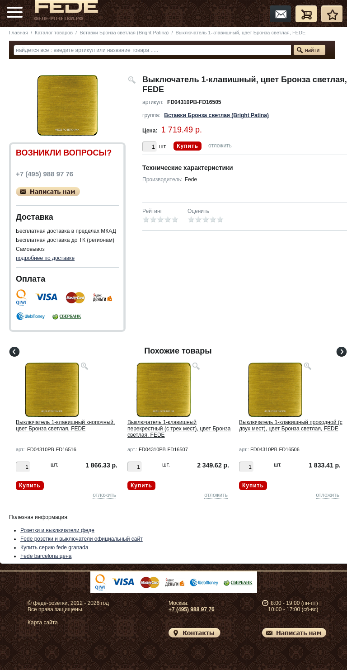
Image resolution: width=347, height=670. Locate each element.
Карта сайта (43, 622)
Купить (187, 146)
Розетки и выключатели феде (57, 530)
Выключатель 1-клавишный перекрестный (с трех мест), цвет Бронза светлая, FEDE (178, 428)
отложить (220, 145)
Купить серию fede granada (54, 547)
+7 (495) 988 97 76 (192, 609)
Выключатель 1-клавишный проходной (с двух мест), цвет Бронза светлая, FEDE (290, 425)
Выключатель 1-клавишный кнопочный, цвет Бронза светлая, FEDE (65, 425)
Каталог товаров (54, 32)
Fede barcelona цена (45, 556)
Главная (18, 32)
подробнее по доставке (45, 258)
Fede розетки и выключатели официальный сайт (81, 539)
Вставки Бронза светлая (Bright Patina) (124, 32)
